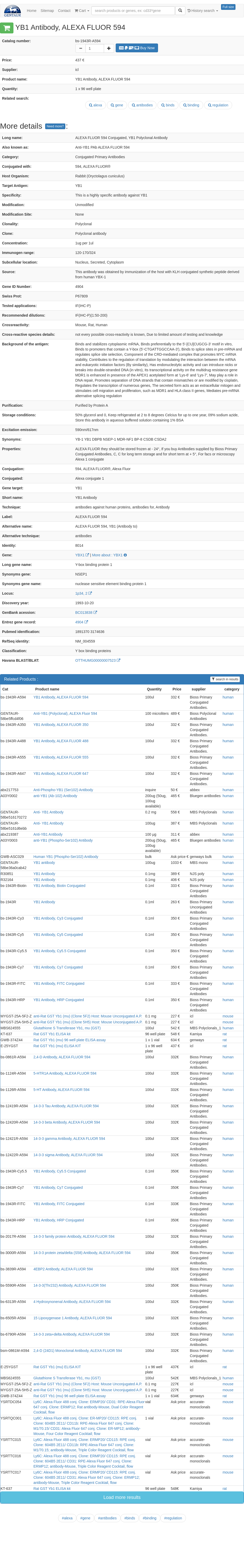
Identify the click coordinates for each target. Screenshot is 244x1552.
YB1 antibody (44, 863)
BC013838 (86, 612)
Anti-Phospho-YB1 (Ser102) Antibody (63, 790)
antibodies (142, 105)
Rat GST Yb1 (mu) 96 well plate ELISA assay (69, 1040)
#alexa (67, 1518)
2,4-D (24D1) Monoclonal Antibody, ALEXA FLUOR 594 (77, 1351)
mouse (228, 1016)
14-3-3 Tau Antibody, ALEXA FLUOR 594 (66, 1106)
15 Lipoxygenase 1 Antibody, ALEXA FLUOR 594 (72, 1318)
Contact (64, 11)
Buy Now (137, 48)
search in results (225, 679)
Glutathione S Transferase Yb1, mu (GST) (66, 1028)
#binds (129, 1518)
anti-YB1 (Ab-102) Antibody (55, 796)
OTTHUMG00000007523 (97, 660)
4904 (81, 622)
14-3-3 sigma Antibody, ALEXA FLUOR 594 (68, 1155)
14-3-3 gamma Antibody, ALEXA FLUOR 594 (69, 1138)
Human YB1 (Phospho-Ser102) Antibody (65, 857)
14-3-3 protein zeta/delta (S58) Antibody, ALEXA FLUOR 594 (81, 1253)
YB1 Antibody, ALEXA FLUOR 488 (60, 741)
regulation (218, 105)
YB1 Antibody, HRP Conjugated (58, 1000)
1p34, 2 (83, 593)
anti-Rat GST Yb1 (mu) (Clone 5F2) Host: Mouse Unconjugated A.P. (87, 1016)
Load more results (121, 1497)
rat (225, 1034)
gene (117, 105)
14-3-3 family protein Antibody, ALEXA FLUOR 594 (73, 1236)
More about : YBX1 (109, 555)
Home (31, 11)
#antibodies (107, 1518)
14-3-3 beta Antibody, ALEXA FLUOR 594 (66, 1122)
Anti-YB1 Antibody (47, 834)
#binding (149, 1518)
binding (191, 105)
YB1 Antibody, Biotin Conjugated (59, 886)
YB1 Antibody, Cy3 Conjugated (58, 918)
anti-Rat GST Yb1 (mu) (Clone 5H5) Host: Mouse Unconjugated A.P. (88, 1022)
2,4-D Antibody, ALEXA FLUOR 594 (61, 1057)
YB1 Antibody (44, 874)
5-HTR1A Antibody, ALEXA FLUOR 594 (64, 1073)
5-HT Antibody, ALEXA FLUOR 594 (61, 1090)
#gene (85, 1518)
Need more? (55, 126)
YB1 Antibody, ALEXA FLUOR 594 (60, 697)
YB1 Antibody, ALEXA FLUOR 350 (60, 725)
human (228, 697)
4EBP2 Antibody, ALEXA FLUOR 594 (63, 1269)
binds (167, 105)
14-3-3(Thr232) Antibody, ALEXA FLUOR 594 (69, 1285)
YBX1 (82, 555)
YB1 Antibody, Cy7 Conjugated (58, 967)
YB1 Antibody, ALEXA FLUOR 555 (60, 757)
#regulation (173, 1518)
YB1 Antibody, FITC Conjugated (58, 983)
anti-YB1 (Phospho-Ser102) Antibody (63, 840)
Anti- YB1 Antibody (48, 812)
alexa (95, 105)
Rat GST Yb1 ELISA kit (51, 1034)
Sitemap (47, 11)
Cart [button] (82, 11)
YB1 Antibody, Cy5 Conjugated (58, 934)
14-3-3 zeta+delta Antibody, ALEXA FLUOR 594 (71, 1334)
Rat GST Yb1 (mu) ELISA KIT (57, 1046)
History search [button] (202, 11)
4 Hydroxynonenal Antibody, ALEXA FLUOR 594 (72, 1302)
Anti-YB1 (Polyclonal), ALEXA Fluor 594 (65, 713)
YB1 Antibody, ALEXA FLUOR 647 (60, 773)
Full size (228, 7)
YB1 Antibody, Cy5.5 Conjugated (59, 951)
